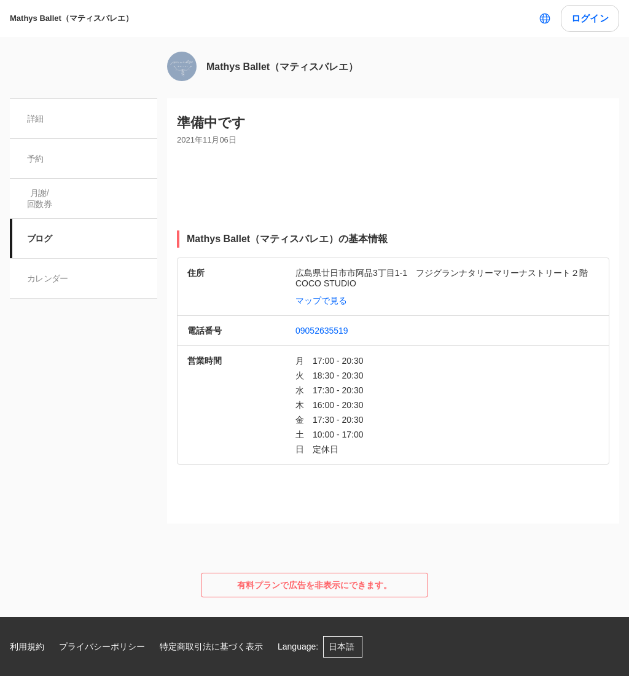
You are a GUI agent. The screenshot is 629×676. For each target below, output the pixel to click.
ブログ (39, 238)
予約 (35, 158)
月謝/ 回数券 (39, 198)
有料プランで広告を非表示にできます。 (314, 585)
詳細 (35, 119)
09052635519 (321, 331)
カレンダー (47, 278)
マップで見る (321, 300)
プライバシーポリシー (102, 646)
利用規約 (27, 646)
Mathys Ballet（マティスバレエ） (71, 18)
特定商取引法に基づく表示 (211, 646)
